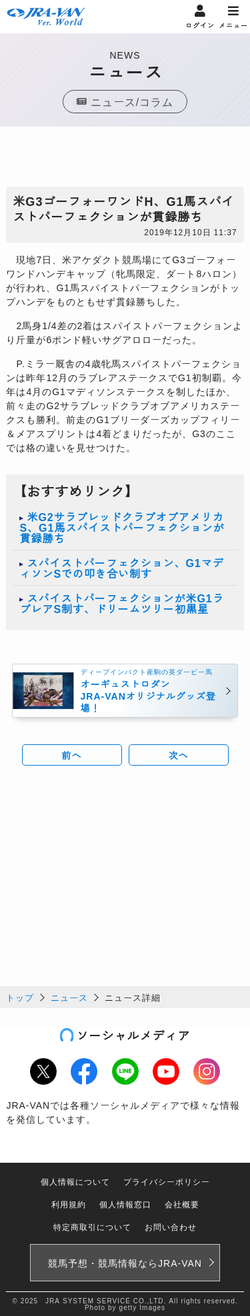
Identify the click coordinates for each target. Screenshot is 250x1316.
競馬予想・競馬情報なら (125, 1262)
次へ (179, 755)
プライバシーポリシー (166, 1181)
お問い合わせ (171, 1226)
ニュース (69, 997)
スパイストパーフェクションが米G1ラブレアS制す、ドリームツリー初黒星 (121, 603)
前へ (72, 755)
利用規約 (68, 1203)
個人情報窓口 (125, 1203)
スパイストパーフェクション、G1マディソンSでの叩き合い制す (121, 567)
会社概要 (182, 1203)
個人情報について (75, 1181)
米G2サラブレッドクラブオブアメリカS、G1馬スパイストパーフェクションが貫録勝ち (121, 527)
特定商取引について (92, 1226)
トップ (20, 997)
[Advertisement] (125, 160)
